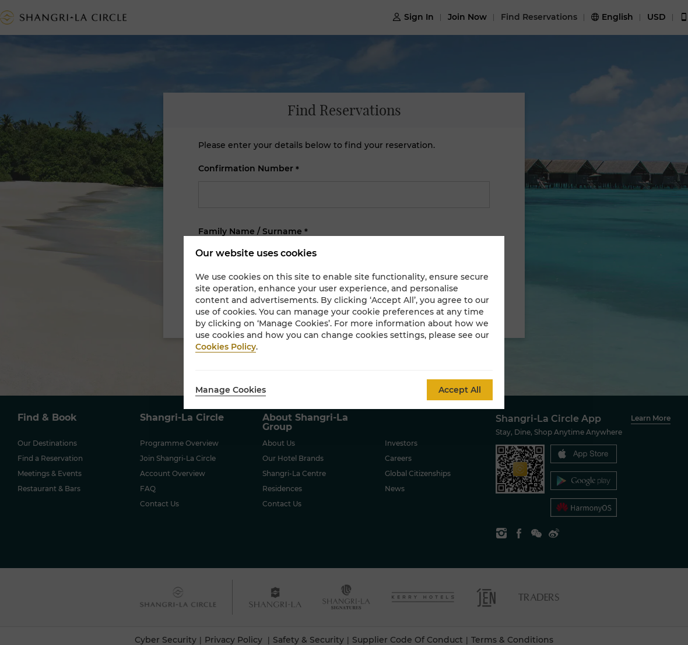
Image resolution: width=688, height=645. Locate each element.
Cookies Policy (225, 346)
